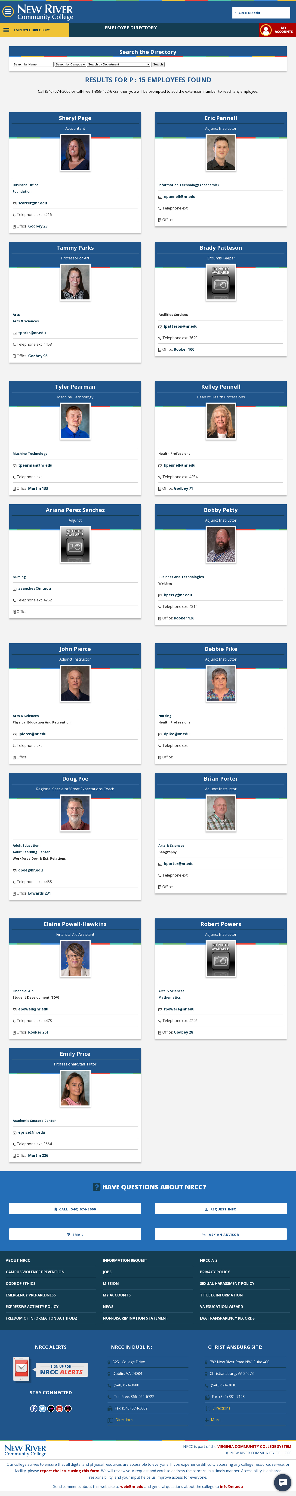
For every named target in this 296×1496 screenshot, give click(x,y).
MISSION (111, 1283)
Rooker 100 (184, 349)
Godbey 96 (37, 355)
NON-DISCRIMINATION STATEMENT (135, 1318)
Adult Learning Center (31, 852)
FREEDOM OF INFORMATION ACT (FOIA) (41, 1318)
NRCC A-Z (209, 1260)
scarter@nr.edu (32, 203)
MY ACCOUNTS (117, 1295)
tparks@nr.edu (32, 332)
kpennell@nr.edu (179, 465)
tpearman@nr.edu (35, 465)
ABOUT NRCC (18, 1260)
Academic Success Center (34, 1120)
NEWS (108, 1306)
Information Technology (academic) (188, 185)
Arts (16, 314)
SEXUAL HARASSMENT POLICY (227, 1283)
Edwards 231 (39, 893)
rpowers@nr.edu (179, 1009)
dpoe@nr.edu (30, 870)
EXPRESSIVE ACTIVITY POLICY (32, 1306)
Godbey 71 (183, 488)
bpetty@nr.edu (178, 594)
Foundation (22, 191)
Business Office (25, 185)
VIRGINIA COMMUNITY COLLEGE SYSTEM (254, 1446)
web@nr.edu (131, 1486)
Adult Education (26, 845)
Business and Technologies (181, 577)
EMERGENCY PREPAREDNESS (31, 1295)
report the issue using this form (69, 1470)
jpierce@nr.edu (32, 733)
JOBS (107, 1271)
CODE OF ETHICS (20, 1283)
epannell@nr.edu (179, 196)
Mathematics (169, 997)
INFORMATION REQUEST (125, 1260)
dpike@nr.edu (177, 733)
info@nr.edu (231, 1486)
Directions (124, 1419)
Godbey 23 (37, 226)
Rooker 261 (38, 1032)
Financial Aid (23, 991)
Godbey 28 (183, 1032)
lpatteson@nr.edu (180, 326)
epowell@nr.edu (33, 1009)
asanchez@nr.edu (34, 588)
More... (216, 1419)
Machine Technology (30, 453)
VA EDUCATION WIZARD (221, 1306)
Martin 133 (38, 488)
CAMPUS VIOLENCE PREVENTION (35, 1271)
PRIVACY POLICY (215, 1271)
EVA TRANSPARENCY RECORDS (227, 1318)
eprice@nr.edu (31, 1132)
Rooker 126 (184, 618)
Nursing (19, 577)
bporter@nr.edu (179, 863)
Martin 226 (38, 1155)
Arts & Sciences (26, 321)
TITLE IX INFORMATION (221, 1295)
